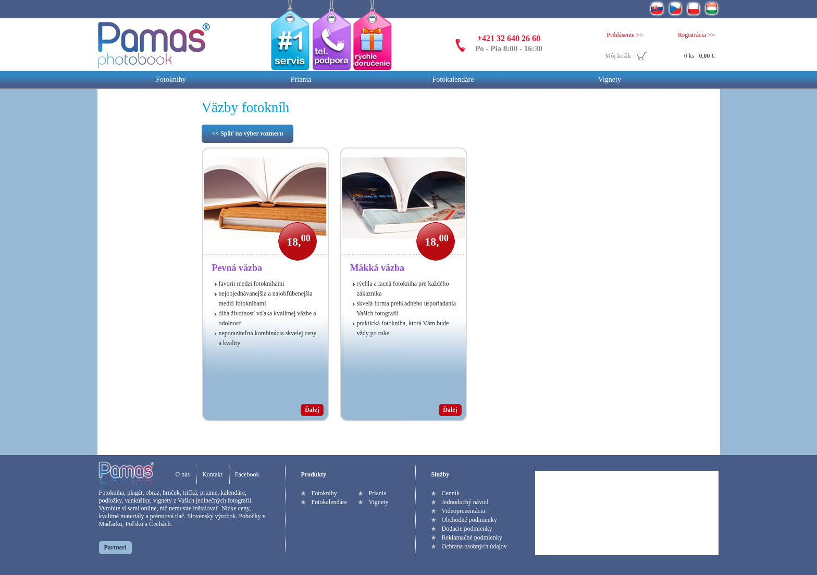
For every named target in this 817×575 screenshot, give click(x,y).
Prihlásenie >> (625, 35)
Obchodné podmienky (469, 519)
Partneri (115, 547)
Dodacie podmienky (467, 528)
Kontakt (212, 474)
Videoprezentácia (463, 511)
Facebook (247, 474)
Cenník (451, 493)
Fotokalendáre (453, 79)
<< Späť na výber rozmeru (247, 133)
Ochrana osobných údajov (474, 546)
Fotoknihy (171, 79)
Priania (301, 79)
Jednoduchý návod (465, 502)
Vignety (609, 79)
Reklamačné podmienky (472, 537)
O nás (183, 474)
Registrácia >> (696, 35)
